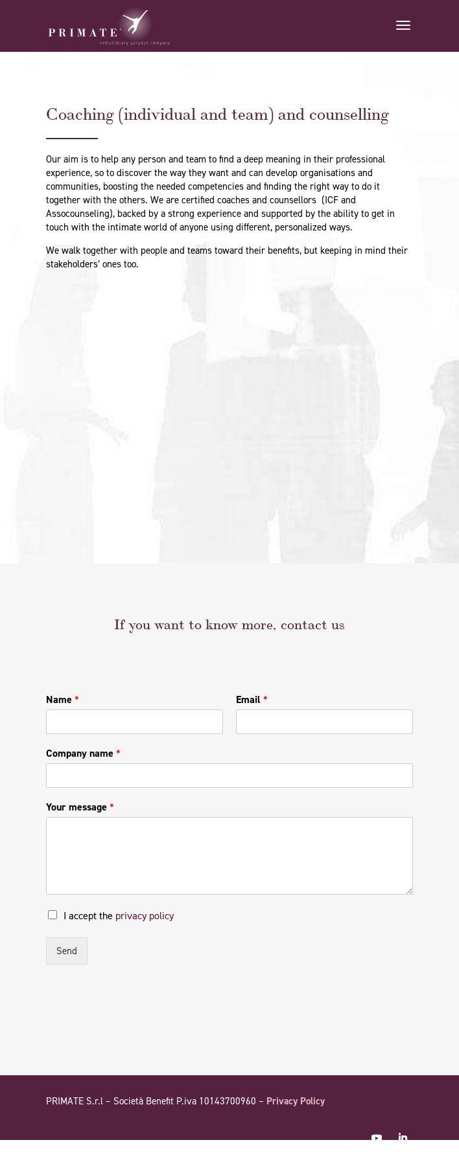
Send (66, 950)
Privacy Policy (295, 1101)
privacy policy (144, 915)
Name (62, 699)
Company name (83, 753)
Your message (80, 807)
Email (252, 699)
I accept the (119, 915)
